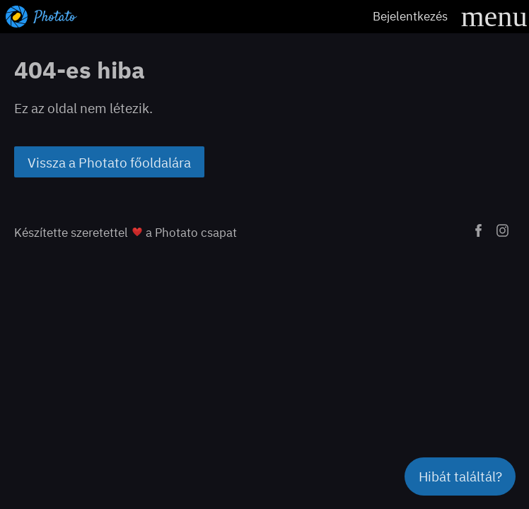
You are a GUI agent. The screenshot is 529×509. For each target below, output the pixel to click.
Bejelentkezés (410, 16)
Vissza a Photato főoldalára (109, 162)
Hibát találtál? (460, 476)
